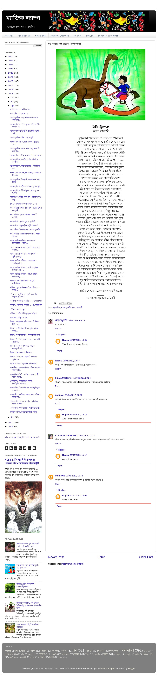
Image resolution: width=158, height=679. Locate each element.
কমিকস (64, 650)
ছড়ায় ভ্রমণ (147, 651)
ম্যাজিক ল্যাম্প (23, 18)
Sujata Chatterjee (64, 378)
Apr (13, 105)
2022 (11, 73)
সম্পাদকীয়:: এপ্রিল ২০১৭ (19, 113)
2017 (11, 93)
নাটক (22, 654)
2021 (11, 77)
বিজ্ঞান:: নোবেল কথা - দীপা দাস (20, 352)
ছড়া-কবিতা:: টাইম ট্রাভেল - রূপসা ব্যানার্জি (25, 229)
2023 (11, 68)
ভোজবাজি (97, 654)
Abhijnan (59, 395)
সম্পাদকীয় (41, 657)
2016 (11, 422)
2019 (11, 85)
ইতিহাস (33, 651)
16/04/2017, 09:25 (76, 320)
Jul (12, 101)
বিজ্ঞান (77, 654)
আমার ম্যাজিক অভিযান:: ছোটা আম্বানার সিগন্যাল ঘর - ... (24, 268)
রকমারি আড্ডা (13, 657)
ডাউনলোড (77, 35)
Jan (13, 417)
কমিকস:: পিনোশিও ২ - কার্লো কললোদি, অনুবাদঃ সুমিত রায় (23, 295)
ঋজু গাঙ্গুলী (61, 320)
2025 (11, 60)
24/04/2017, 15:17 (78, 455)
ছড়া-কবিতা (56, 307)
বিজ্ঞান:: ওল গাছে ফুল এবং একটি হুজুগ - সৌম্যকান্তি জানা (27, 544)
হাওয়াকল (61, 657)
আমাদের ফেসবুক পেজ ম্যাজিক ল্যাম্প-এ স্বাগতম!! (22, 437)
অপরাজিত (8, 651)
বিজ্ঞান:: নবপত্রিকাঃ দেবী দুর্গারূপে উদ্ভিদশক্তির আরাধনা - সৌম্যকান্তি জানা (29, 605)
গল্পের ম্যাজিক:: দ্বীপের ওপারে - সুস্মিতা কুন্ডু (25, 186)
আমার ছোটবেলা (19, 651)
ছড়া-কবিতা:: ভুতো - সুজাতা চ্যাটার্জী (22, 221)
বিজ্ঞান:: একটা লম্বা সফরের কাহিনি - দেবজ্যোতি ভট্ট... (22, 347)
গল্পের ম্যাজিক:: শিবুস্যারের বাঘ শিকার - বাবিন (25, 155)
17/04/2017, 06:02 (73, 395)
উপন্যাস (43, 651)
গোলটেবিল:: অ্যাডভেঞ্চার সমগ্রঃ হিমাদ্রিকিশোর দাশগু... (21, 382)
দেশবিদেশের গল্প (10, 654)
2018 (11, 89)
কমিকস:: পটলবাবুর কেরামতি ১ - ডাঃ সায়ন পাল (26, 301)
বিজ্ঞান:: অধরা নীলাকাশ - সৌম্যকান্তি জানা (25, 335)
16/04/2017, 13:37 (71, 361)
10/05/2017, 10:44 (74, 476)
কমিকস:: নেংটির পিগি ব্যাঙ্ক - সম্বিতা (23, 313)
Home (101, 557)
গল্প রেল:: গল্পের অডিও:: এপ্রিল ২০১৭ (23, 204)
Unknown (60, 476)
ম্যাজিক (137, 654)
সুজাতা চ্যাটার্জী (77, 307)
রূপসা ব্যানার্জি (66, 307)
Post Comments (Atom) (72, 564)
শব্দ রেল (32, 657)
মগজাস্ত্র (117, 654)
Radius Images (107, 668)
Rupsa (65, 340)
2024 (11, 64)
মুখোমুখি (127, 654)
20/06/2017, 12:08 (78, 495)
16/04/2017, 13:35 (78, 340)
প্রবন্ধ (42, 654)
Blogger (131, 668)
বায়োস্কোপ (65, 654)
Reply (58, 328)
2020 (11, 81)
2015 (11, 426)
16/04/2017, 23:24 (82, 378)
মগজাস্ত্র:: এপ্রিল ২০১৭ (18, 317)
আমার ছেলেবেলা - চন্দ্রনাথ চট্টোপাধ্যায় (23, 363)
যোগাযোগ (89, 35)
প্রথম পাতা (9, 35)
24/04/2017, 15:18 (78, 414)
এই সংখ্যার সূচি (24, 35)
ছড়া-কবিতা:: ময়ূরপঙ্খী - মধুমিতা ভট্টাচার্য (24, 225)
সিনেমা (51, 657)
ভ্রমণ (105, 654)
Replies (61, 334)
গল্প (75, 650)
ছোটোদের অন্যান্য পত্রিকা (108, 35)
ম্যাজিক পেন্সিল (148, 654)
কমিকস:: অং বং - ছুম (17, 309)
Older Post (146, 557)
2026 (11, 56)
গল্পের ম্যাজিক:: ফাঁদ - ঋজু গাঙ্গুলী (21, 137)
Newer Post (56, 557)
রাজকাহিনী (23, 657)
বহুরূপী (54, 654)
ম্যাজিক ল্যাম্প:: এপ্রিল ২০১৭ (20, 109)
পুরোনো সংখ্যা (40, 35)
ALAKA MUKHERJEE (65, 435)
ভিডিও (87, 654)
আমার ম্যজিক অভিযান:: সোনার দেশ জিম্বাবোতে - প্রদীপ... (22, 241)
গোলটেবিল (100, 651)
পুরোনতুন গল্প (32, 654)
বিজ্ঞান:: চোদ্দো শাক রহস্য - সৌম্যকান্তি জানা (25, 585)
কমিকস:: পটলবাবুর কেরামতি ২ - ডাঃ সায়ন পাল (26, 305)
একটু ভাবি (54, 651)
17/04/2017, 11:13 (86, 435)
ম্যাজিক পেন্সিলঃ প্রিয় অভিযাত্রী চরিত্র (23, 412)
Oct (13, 97)
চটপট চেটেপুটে (113, 651)
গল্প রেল (89, 651)
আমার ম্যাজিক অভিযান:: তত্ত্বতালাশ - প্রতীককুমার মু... (23, 261)
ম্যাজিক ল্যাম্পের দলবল (60, 35)
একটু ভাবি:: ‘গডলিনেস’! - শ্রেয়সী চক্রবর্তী (24, 408)
